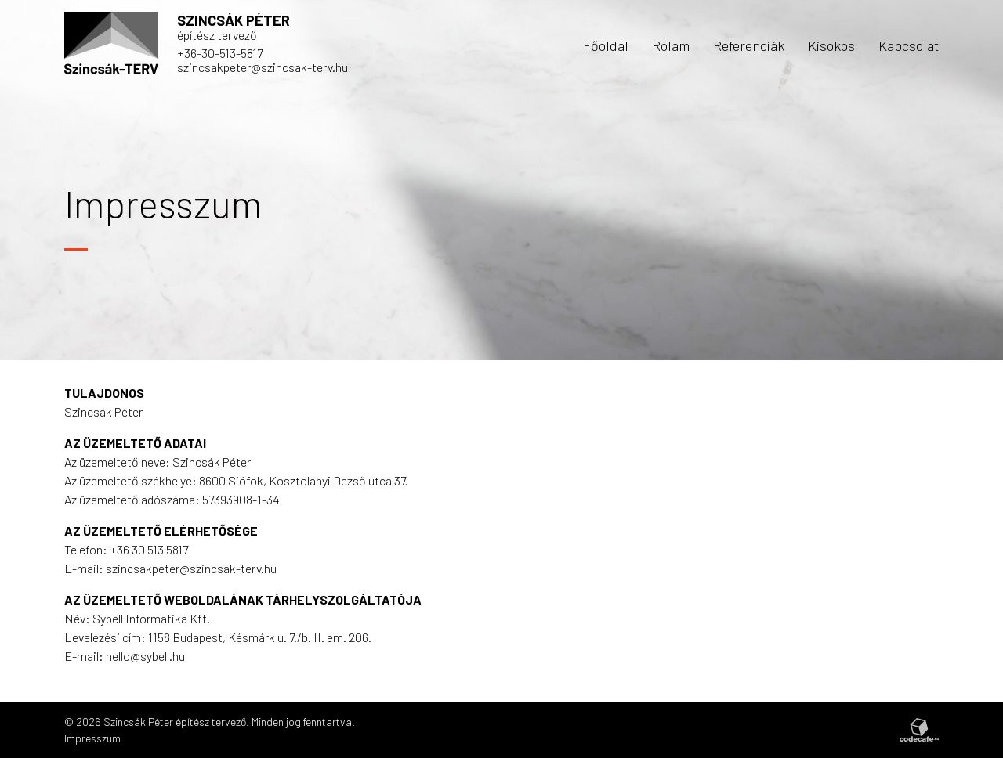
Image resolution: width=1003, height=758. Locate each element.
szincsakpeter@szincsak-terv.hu (262, 67)
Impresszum (92, 738)
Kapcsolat (908, 45)
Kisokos (831, 45)
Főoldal (605, 45)
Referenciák (748, 45)
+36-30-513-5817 (220, 52)
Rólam (671, 45)
